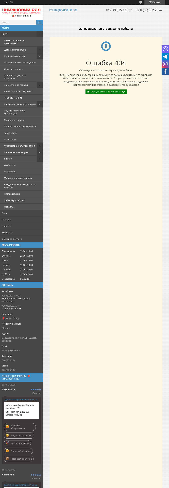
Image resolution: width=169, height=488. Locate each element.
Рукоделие (10, 171)
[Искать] (39, 22)
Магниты (9, 206)
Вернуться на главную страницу (108, 91)
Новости (6, 226)
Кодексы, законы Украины (18, 91)
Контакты (7, 232)
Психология (10, 139)
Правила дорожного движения (20, 126)
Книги (5, 33)
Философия (10, 165)
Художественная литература (19, 145)
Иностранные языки (15, 56)
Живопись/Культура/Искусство (15, 77)
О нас (5, 213)
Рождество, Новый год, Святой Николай (20, 186)
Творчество (10, 132)
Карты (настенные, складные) (19, 104)
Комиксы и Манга (13, 97)
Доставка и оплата (12, 238)
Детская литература (15, 49)
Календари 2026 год (14, 200)
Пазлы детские (12, 193)
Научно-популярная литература (14, 112)
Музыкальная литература (18, 177)
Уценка (8, 158)
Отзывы (6, 219)
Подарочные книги (14, 120)
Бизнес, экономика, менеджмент (14, 42)
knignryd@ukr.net (11, 350)
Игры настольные (13, 69)
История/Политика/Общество (20, 62)
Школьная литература (16, 152)
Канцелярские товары (16, 84)
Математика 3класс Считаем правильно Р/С (19, 406)
